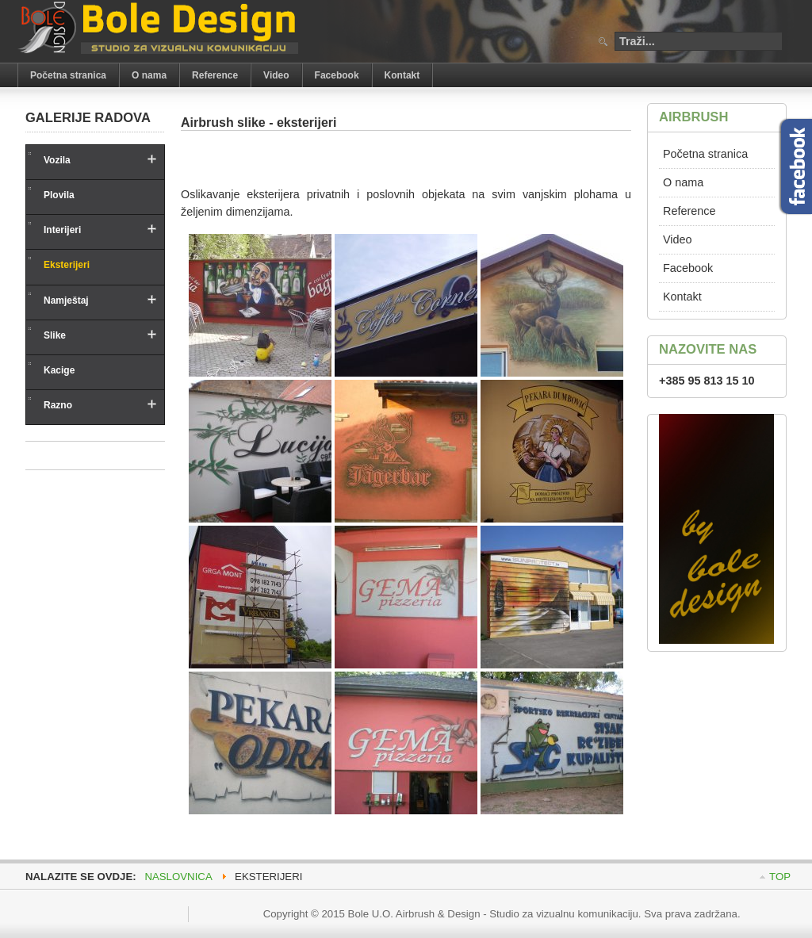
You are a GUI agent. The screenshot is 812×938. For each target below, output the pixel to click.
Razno (58, 405)
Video (677, 239)
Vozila (57, 160)
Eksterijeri (67, 264)
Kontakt (682, 296)
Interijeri (62, 229)
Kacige (59, 370)
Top (780, 876)
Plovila (59, 195)
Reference (689, 211)
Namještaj (66, 300)
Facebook (688, 268)
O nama (683, 182)
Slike (55, 335)
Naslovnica (178, 876)
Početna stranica (705, 153)
